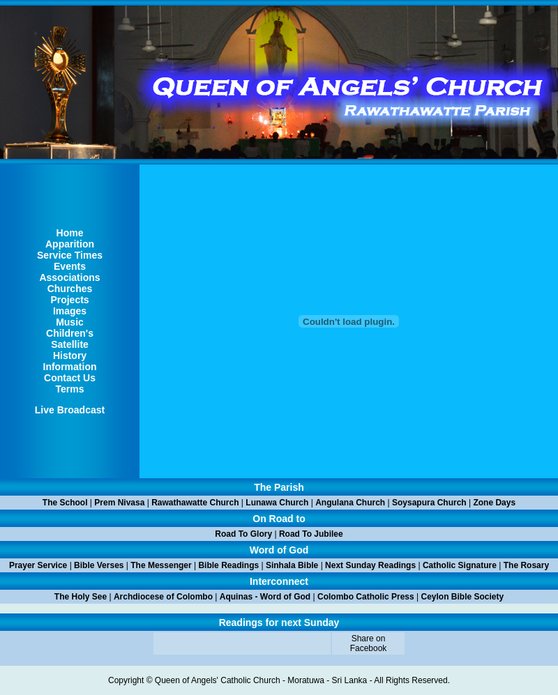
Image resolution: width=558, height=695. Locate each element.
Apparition (69, 244)
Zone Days (494, 502)
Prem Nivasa (119, 502)
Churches (70, 288)
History (69, 355)
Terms (70, 389)
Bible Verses (98, 565)
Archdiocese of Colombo (163, 597)
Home (70, 232)
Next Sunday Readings (370, 565)
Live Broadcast (70, 409)
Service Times (70, 255)
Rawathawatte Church (195, 502)
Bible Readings (228, 565)
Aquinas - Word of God (265, 597)
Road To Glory (243, 534)
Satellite (70, 344)
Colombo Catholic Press (365, 597)
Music (70, 322)
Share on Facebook (368, 643)
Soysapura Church (429, 502)
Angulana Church (350, 502)
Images (69, 310)
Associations (69, 277)
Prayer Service (38, 565)
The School (65, 502)
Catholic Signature (460, 565)
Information (70, 366)
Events (70, 266)
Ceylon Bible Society (462, 597)
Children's (69, 333)
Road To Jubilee (311, 534)
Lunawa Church (277, 502)
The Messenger (160, 565)
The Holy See (80, 597)
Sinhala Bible (292, 565)
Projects (69, 299)
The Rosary (526, 565)
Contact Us (70, 377)
